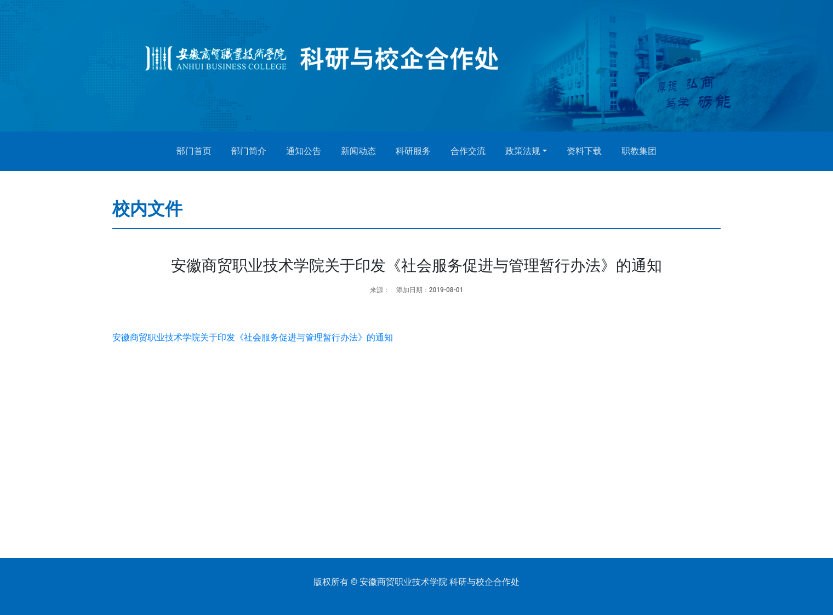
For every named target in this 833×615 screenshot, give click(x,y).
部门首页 (194, 151)
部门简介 (248, 151)
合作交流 (468, 151)
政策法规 (522, 151)
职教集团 (639, 151)
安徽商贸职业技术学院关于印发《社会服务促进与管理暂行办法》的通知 (252, 337)
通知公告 (303, 151)
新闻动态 (358, 151)
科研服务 (413, 151)
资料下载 (584, 151)
